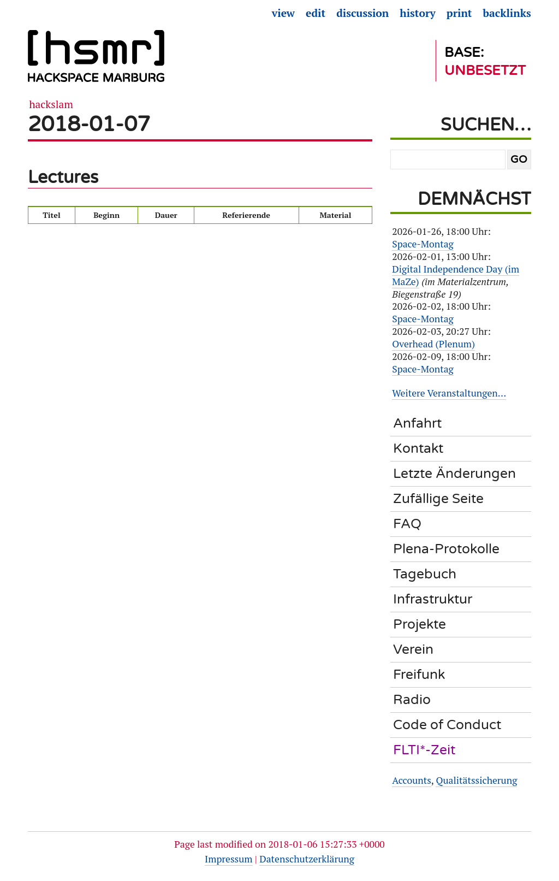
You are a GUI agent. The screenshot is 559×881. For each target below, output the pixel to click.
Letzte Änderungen (454, 473)
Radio (412, 699)
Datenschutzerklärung (306, 859)
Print (459, 13)
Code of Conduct (447, 725)
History (418, 13)
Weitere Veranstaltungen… (449, 393)
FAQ (407, 524)
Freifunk (419, 674)
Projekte (419, 624)
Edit (315, 13)
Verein (413, 649)
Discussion (362, 13)
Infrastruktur (432, 599)
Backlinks (507, 13)
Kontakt (418, 448)
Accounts (411, 780)
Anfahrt (417, 423)
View (283, 13)
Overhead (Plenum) (433, 344)
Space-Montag (423, 244)
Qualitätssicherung (476, 780)
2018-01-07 (89, 124)
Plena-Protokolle (446, 549)
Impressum (228, 859)
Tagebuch (424, 574)
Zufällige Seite (438, 498)
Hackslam (51, 104)
